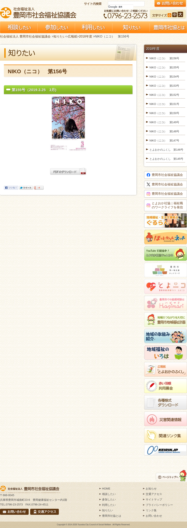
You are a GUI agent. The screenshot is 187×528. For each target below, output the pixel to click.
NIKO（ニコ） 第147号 (164, 140)
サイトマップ (154, 499)
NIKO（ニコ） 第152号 (164, 94)
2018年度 (85, 36)
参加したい (109, 499)
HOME (106, 488)
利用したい (109, 504)
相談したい (109, 494)
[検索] (120, 6)
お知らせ (151, 488)
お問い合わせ (154, 515)
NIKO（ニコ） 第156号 (164, 58)
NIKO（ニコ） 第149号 (164, 122)
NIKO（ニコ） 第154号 (164, 76)
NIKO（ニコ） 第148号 (164, 131)
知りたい (59, 36)
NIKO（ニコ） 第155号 (164, 67)
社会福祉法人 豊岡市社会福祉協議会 (38, 12)
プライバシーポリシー (159, 504)
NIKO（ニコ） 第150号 (164, 113)
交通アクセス (154, 494)
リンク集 (151, 510)
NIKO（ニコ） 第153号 (164, 85)
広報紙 (72, 36)
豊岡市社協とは (111, 515)
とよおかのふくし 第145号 (166, 158)
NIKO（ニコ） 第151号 (164, 104)
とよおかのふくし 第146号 (166, 149)
